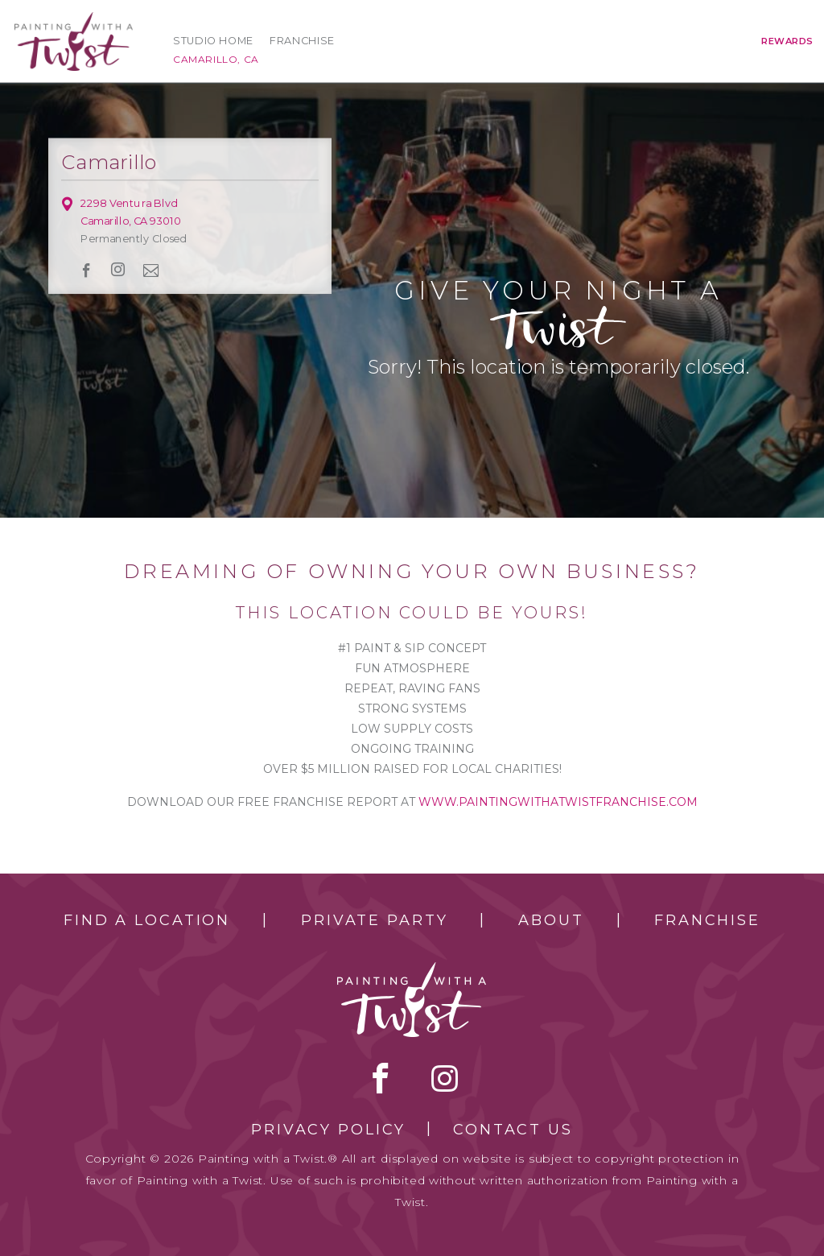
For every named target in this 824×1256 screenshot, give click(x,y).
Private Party (374, 920)
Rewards (787, 41)
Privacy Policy (328, 1129)
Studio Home (213, 41)
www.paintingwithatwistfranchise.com (558, 802)
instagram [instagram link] (119, 270)
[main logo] (73, 19)
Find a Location (147, 920)
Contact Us (513, 1129)
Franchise (302, 41)
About (550, 920)
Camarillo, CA (216, 59)
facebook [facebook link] (86, 270)
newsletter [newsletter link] (151, 269)
